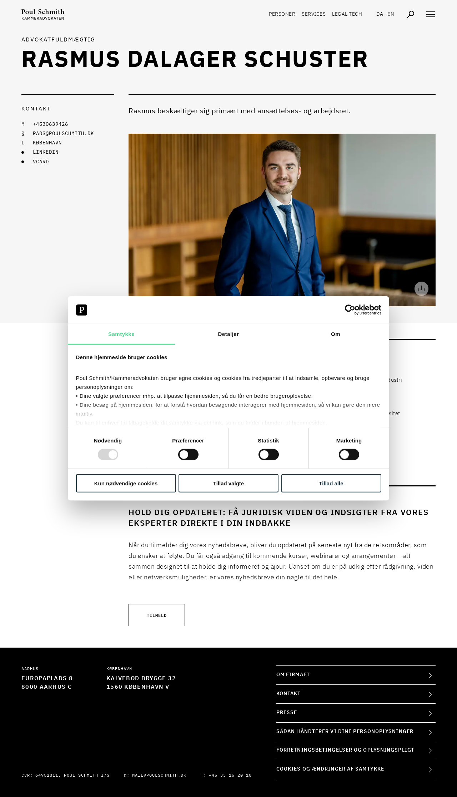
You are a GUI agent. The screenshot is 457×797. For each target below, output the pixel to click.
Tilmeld (157, 615)
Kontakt (288, 693)
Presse (286, 712)
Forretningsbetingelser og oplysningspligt (345, 750)
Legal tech (347, 14)
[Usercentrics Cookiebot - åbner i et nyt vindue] (350, 310)
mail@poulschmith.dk (159, 775)
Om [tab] (335, 334)
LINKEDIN (46, 152)
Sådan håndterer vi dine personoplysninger (344, 731)
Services (314, 14)
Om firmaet (293, 674)
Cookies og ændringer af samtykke (330, 769)
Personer (282, 14)
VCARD (41, 161)
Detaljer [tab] (228, 334)
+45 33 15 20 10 (230, 775)
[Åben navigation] (431, 14)
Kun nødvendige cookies (126, 483)
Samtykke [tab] (121, 334)
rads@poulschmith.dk (63, 133)
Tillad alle (331, 483)
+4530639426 (50, 124)
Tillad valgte (228, 483)
